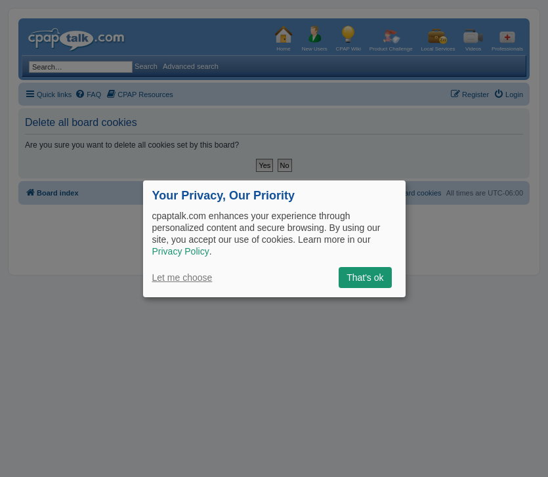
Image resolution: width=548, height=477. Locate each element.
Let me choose (182, 277)
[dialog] (274, 238)
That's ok (365, 277)
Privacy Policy (180, 251)
